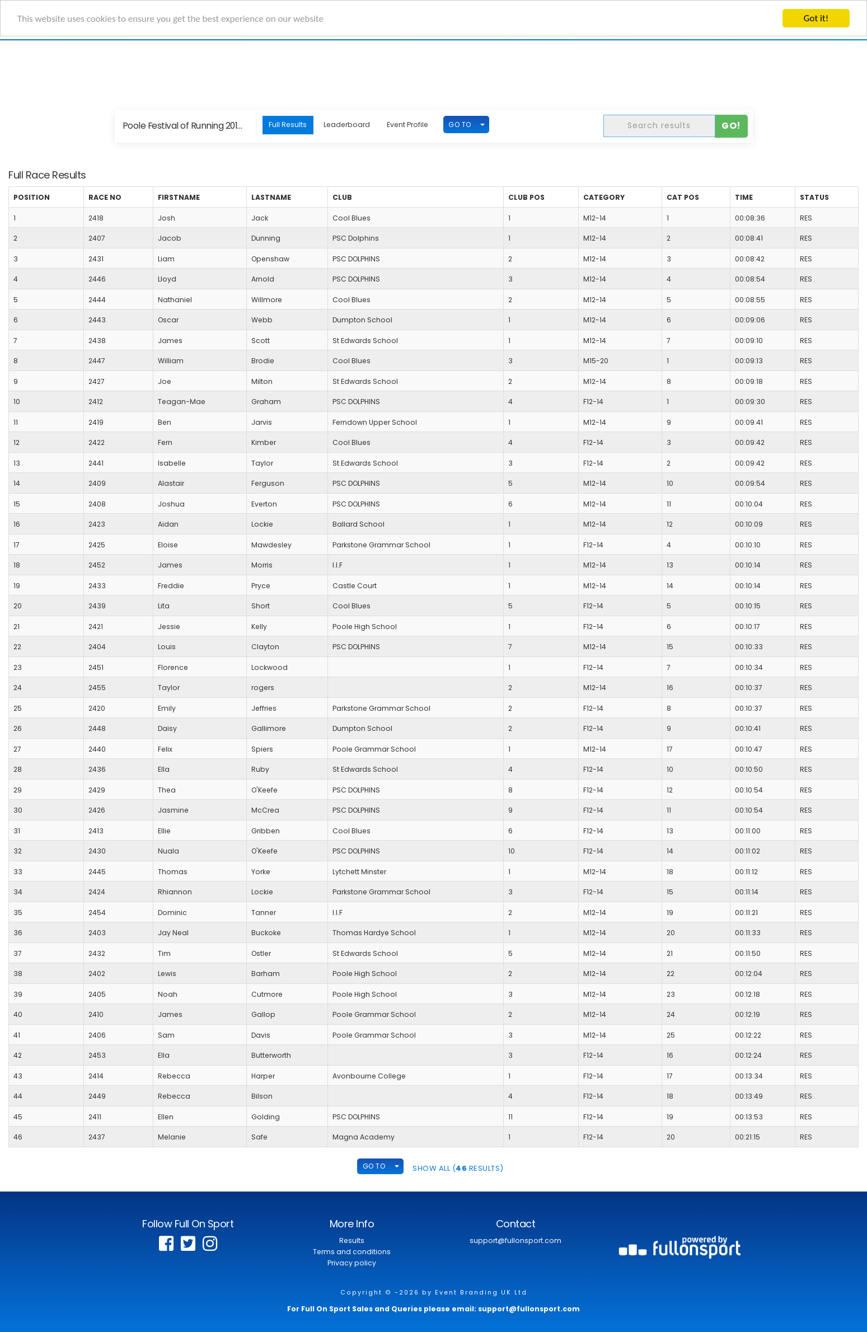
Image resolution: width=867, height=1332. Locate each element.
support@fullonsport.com (515, 1240)
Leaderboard (347, 124)
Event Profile (407, 124)
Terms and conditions (352, 1251)
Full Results (288, 124)
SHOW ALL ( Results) (458, 1168)
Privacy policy (351, 1263)
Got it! (816, 18)
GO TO (459, 124)
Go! (731, 125)
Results (351, 1240)
